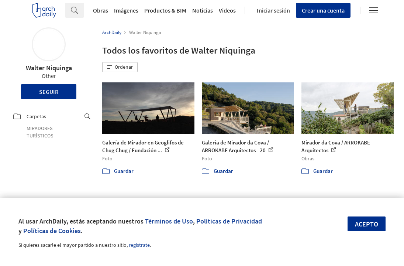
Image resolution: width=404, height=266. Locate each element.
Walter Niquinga (49, 68)
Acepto (366, 224)
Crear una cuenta (323, 10)
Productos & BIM (165, 10)
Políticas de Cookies (52, 230)
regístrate (139, 245)
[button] (120, 67)
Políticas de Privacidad (229, 221)
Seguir (49, 91)
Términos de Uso (169, 221)
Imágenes (126, 10)
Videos (227, 10)
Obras (100, 10)
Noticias (202, 10)
